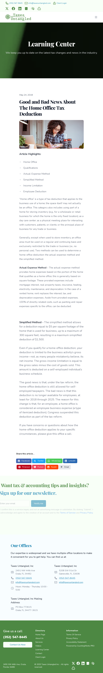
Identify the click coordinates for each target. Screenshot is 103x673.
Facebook (24, 461)
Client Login (40, 657)
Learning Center (42, 649)
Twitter (39, 461)
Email (65, 467)
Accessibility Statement (76, 642)
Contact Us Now (18, 644)
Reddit (52, 467)
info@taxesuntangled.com (28, 582)
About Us (39, 638)
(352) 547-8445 (24, 578)
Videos (38, 646)
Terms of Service (61, 512)
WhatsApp (54, 461)
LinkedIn (70, 461)
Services (39, 642)
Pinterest (24, 467)
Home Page (40, 634)
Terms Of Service (73, 634)
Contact (38, 653)
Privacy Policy (80, 512)
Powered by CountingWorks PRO (80, 646)
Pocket (38, 467)
